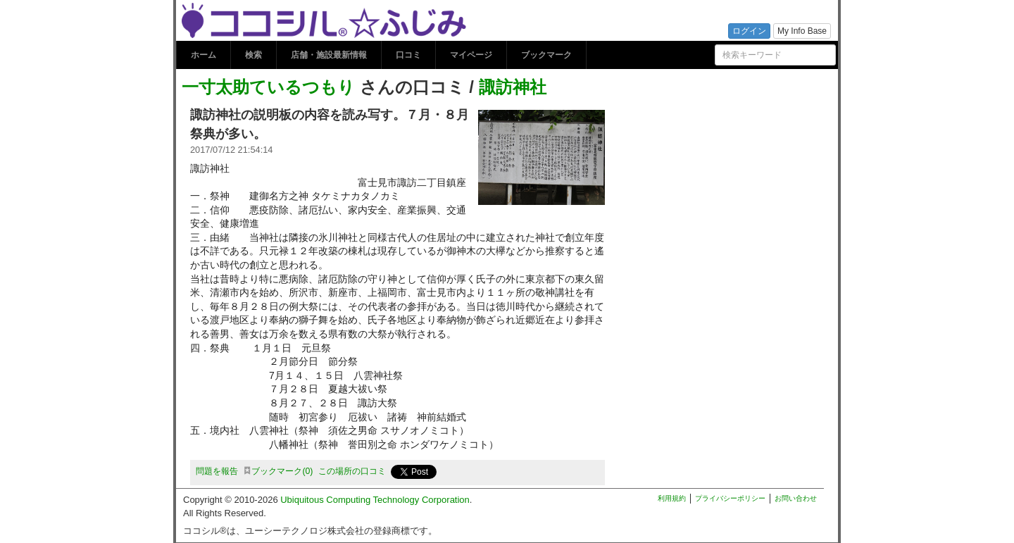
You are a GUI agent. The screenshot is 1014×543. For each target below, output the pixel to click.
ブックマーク (546, 55)
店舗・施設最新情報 (329, 55)
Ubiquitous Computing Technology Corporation (375, 499)
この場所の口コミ (352, 471)
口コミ (408, 55)
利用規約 (672, 498)
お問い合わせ (796, 498)
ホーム (203, 55)
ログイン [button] (749, 31)
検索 (253, 55)
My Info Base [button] (802, 31)
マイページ (471, 55)
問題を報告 (217, 471)
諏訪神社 (512, 86)
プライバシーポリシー (730, 498)
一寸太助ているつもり (268, 86)
